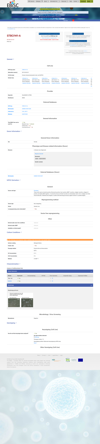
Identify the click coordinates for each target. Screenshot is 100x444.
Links (48, 424)
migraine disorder (27, 113)
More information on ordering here (49, 49)
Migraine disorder (42, 192)
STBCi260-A (72, 107)
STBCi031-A (25, 107)
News (66, 10)
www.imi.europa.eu (24, 440)
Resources (60, 10)
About (42, 10)
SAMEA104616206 (27, 141)
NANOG (14, 343)
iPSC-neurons (27, 10)
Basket (85, 10)
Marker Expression (17, 331)
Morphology (15, 348)
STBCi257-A (60, 107)
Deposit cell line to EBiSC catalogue (50, 23)
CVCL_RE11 (25, 145)
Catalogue (35, 10)
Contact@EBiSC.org (41, 36)
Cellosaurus (15, 145)
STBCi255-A (49, 107)
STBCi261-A (84, 107)
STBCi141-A (25, 91)
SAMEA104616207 (41, 218)
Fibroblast (38, 235)
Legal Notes (65, 27)
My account (79, 10)
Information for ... (51, 10)
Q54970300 (25, 148)
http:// (37, 411)
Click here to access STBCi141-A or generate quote (49, 43)
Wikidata (14, 148)
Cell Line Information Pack (75, 42)
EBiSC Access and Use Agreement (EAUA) (75, 52)
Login (63, 424)
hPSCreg (14, 138)
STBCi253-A (37, 107)
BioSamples (15, 141)
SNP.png (39, 404)
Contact (72, 10)
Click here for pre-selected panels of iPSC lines (50, 14)
